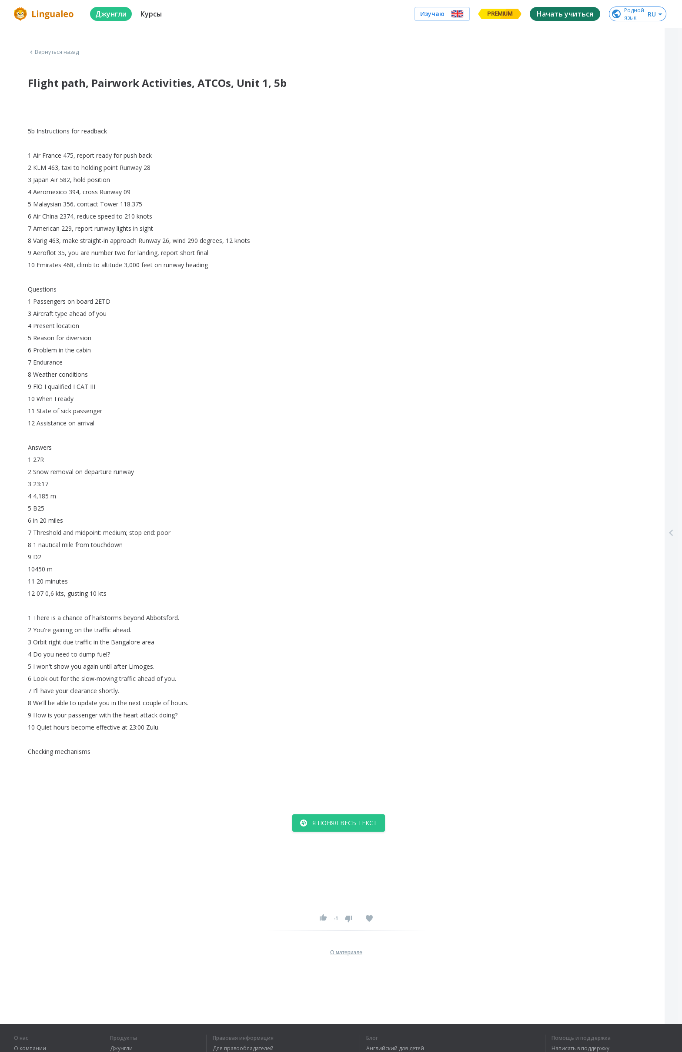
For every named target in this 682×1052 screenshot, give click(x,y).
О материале (346, 952)
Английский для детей (395, 1048)
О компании (30, 1048)
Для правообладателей (243, 1048)
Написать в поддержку (580, 1048)
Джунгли (121, 1048)
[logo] (45, 14)
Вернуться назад (53, 52)
